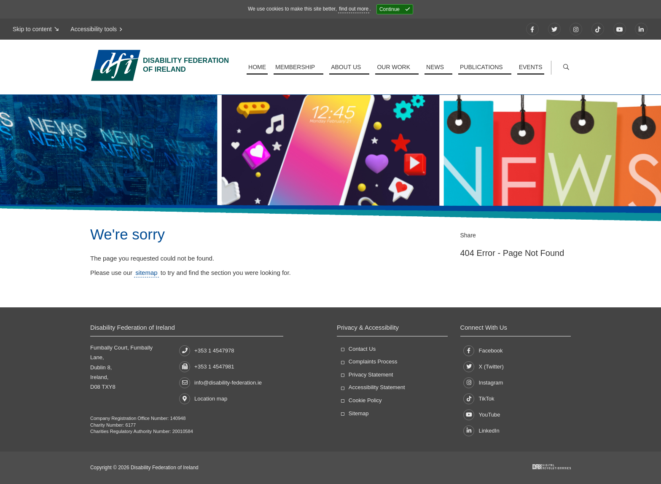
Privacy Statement (371, 374)
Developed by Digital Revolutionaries (551, 466)
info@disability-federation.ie (220, 382)
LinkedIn (481, 430)
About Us (349, 67)
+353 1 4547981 (206, 366)
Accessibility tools (95, 29)
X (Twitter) (483, 366)
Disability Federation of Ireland (193, 66)
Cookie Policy (365, 400)
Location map (203, 398)
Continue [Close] (389, 9)
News (437, 67)
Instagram (483, 382)
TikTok (478, 398)
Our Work (396, 67)
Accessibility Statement (377, 387)
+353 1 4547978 (206, 350)
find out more (353, 9)
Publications (482, 67)
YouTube (481, 414)
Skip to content (32, 29)
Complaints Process (373, 361)
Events (531, 67)
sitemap (146, 272)
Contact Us (362, 349)
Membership (299, 67)
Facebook (482, 350)
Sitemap (359, 413)
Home (261, 67)
